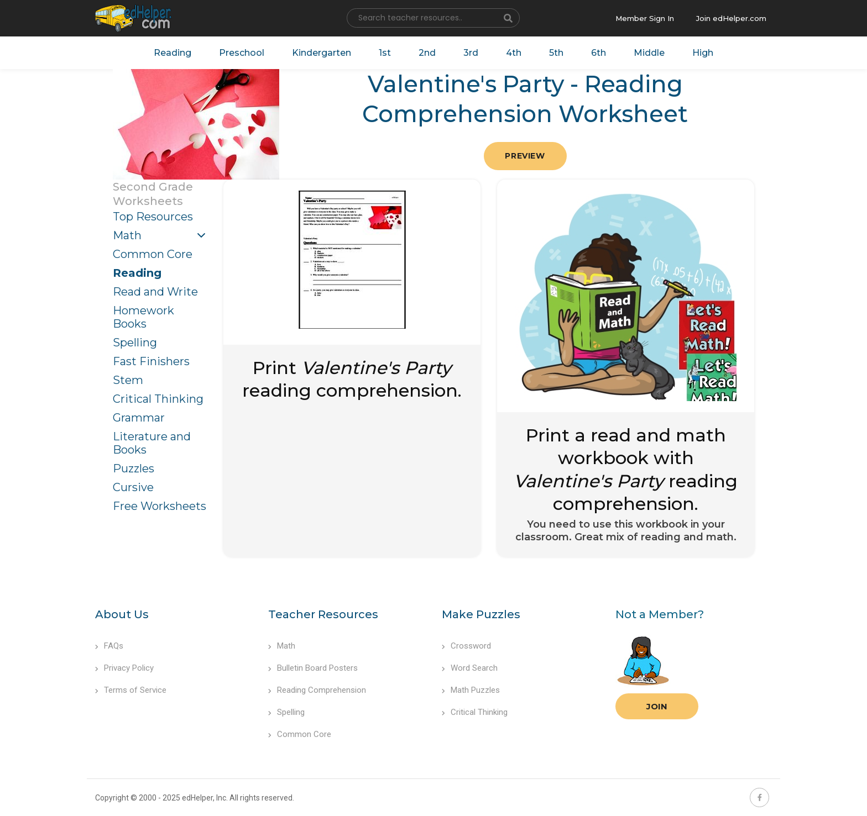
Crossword (466, 646)
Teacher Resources (323, 614)
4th (513, 53)
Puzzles (133, 468)
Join (656, 706)
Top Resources (153, 216)
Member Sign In (644, 18)
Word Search (470, 668)
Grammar (139, 417)
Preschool (241, 53)
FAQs (109, 646)
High (702, 53)
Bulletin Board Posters (313, 668)
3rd (470, 53)
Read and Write (155, 291)
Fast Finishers (151, 361)
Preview (525, 156)
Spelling (135, 342)
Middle (649, 53)
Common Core (152, 254)
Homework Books (143, 317)
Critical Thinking (158, 399)
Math (127, 235)
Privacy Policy (124, 668)
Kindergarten (321, 53)
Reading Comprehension (317, 690)
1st (385, 53)
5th (556, 53)
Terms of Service (130, 690)
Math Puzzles (471, 690)
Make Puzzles (481, 614)
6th (598, 53)
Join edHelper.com (731, 18)
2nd (427, 53)
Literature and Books (152, 443)
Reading (172, 53)
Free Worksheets (159, 506)
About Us (122, 614)
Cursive (133, 487)
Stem (128, 380)
